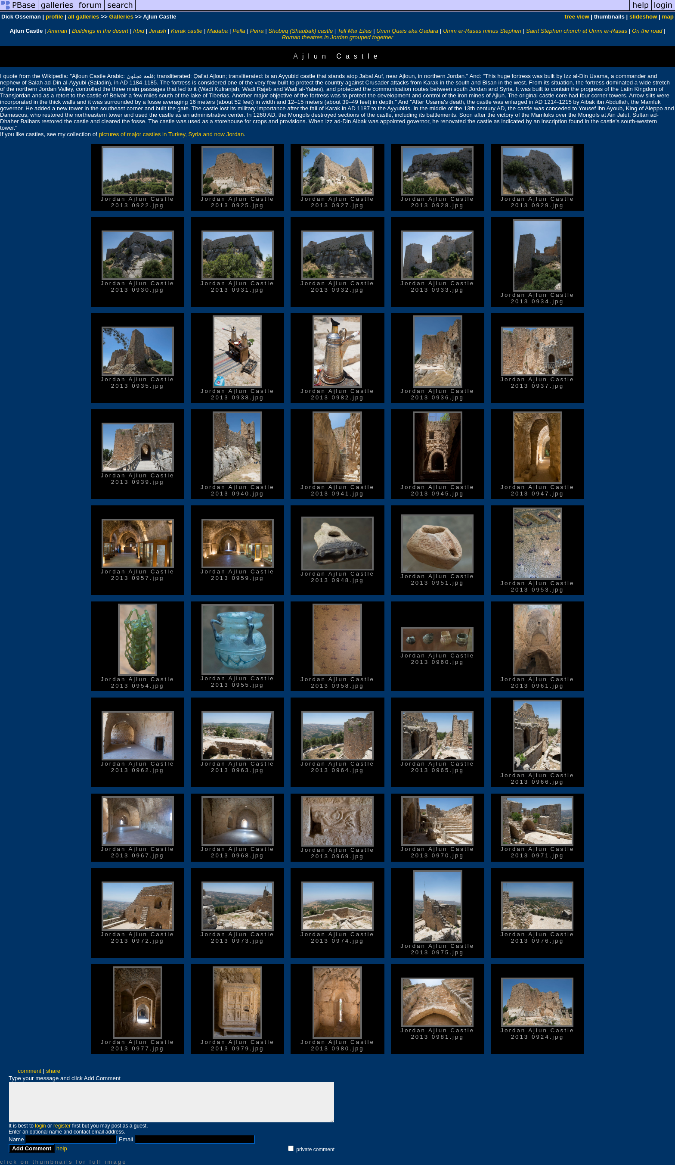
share (53, 1071)
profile (54, 16)
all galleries (83, 16)
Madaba (217, 31)
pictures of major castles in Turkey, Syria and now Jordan (171, 134)
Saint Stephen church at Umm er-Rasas (576, 31)
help (61, 1148)
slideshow (643, 16)
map (668, 16)
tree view (577, 16)
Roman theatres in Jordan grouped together (337, 37)
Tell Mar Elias (355, 31)
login (40, 1126)
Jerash (157, 31)
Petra (257, 31)
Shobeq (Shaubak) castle (300, 31)
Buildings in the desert (100, 31)
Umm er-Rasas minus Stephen (482, 31)
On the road (647, 31)
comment (29, 1071)
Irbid (138, 31)
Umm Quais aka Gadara (407, 31)
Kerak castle (186, 31)
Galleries (121, 16)
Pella (238, 31)
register (62, 1126)
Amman (57, 31)
